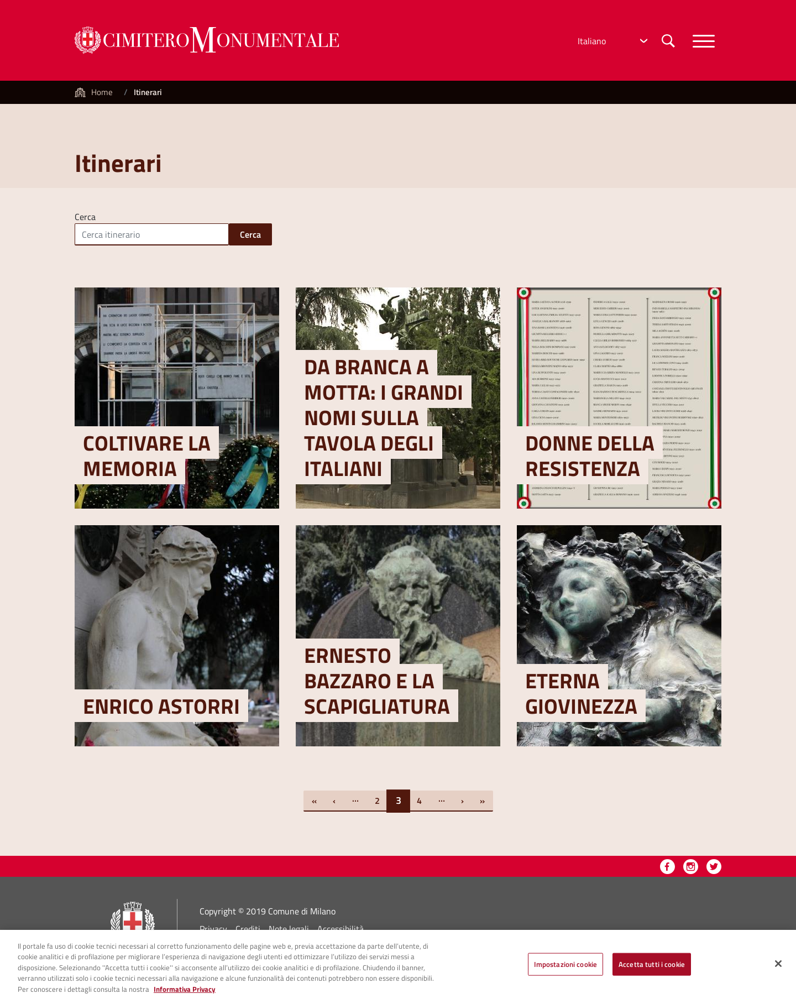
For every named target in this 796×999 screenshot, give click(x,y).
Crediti (247, 928)
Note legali (289, 928)
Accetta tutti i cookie (652, 968)
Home (102, 92)
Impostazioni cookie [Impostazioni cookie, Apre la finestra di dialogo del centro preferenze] (565, 968)
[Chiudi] (778, 968)
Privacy (213, 928)
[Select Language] (611, 41)
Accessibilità (340, 928)
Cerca (85, 215)
